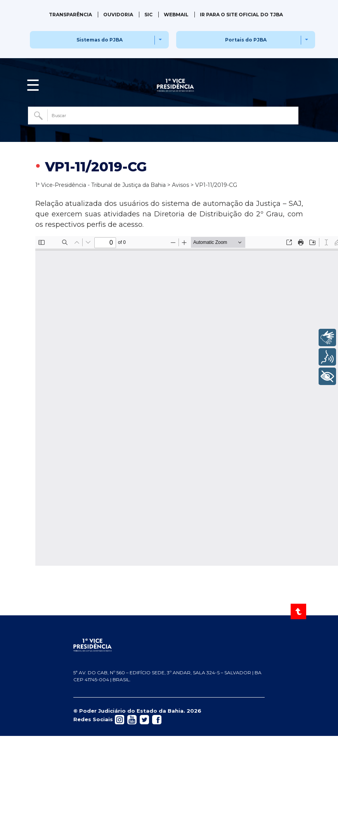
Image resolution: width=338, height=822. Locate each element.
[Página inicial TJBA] (169, 645)
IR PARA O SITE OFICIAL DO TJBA (241, 14)
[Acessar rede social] (119, 719)
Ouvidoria (118, 14)
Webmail (176, 14)
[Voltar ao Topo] (299, 611)
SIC (148, 14)
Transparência (70, 14)
